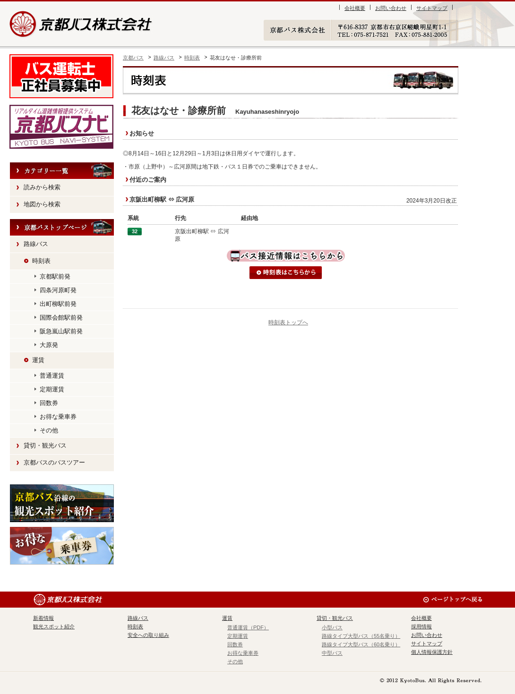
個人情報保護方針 (432, 652)
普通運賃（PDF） (248, 627)
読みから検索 (42, 187)
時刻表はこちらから (285, 272)
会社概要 (354, 8)
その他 (49, 430)
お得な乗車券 (58, 416)
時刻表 (192, 57)
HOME (61, 227)
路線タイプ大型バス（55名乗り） (361, 636)
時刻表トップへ (288, 322)
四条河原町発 (58, 290)
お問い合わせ (390, 8)
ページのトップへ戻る (452, 599)
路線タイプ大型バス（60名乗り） (361, 644)
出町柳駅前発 (58, 303)
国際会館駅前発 (61, 317)
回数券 (49, 402)
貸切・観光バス (45, 445)
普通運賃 (52, 375)
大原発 (49, 344)
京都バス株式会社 (81, 23)
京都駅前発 (55, 276)
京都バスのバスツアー (54, 462)
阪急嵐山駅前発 (61, 331)
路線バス (164, 57)
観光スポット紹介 (62, 503)
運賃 (38, 360)
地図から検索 (42, 204)
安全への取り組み (148, 635)
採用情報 (421, 626)
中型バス (332, 653)
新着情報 (43, 618)
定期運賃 (52, 389)
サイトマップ (431, 8)
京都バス (133, 57)
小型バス (332, 627)
